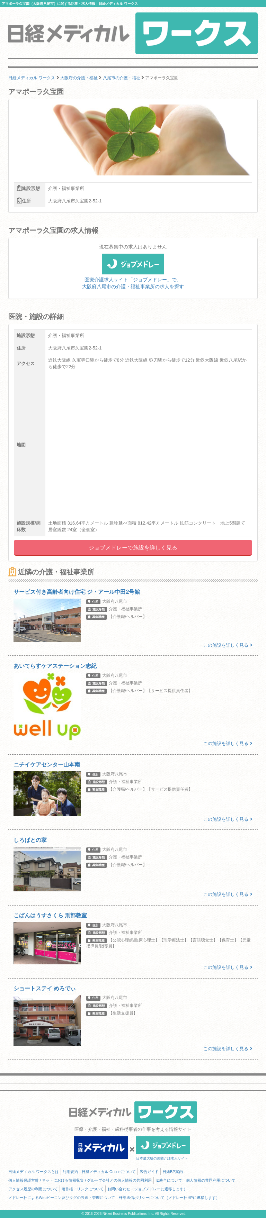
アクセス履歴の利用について (33, 1189)
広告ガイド (149, 1172)
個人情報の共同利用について (211, 1180)
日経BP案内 (172, 1172)
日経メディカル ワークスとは (33, 1172)
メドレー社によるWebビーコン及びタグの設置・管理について (61, 1198)
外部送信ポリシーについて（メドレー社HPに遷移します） (169, 1198)
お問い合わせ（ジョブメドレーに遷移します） (147, 1189)
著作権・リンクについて (83, 1189)
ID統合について (169, 1180)
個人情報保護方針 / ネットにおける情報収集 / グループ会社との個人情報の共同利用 (80, 1180)
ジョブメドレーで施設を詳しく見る (133, 548)
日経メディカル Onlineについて (109, 1172)
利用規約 (70, 1172)
